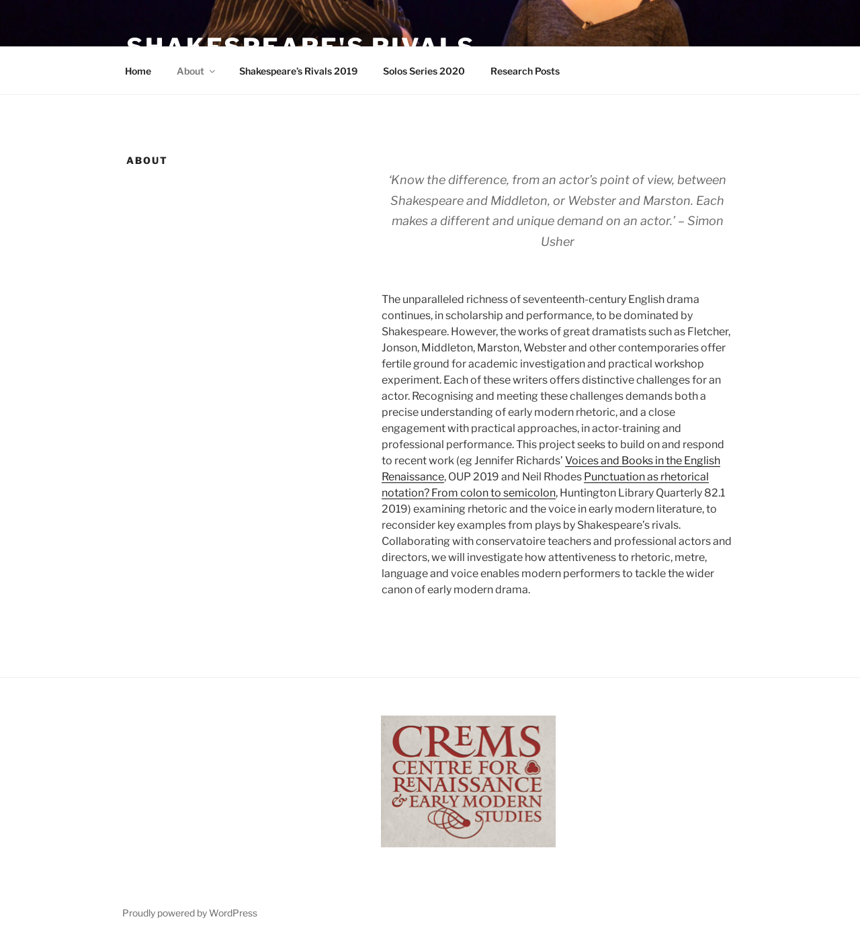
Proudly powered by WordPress (189, 912)
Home (138, 71)
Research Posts (525, 71)
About (197, 71)
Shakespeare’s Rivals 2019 (298, 71)
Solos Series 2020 (424, 71)
